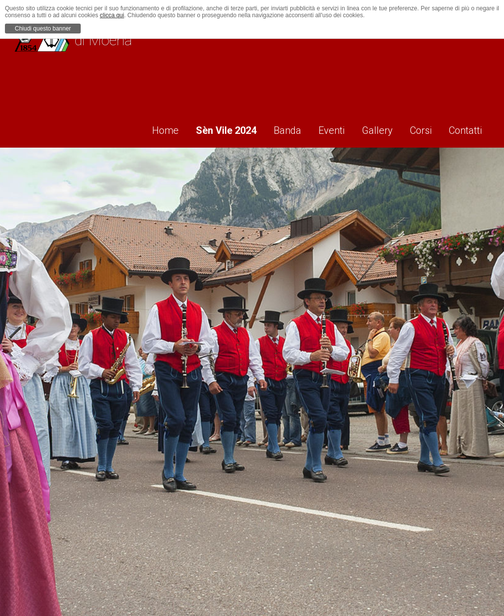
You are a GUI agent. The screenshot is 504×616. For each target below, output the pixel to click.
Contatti (467, 128)
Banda (275, 128)
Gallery (372, 128)
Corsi (419, 128)
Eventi (323, 128)
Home (146, 128)
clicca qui (112, 15)
